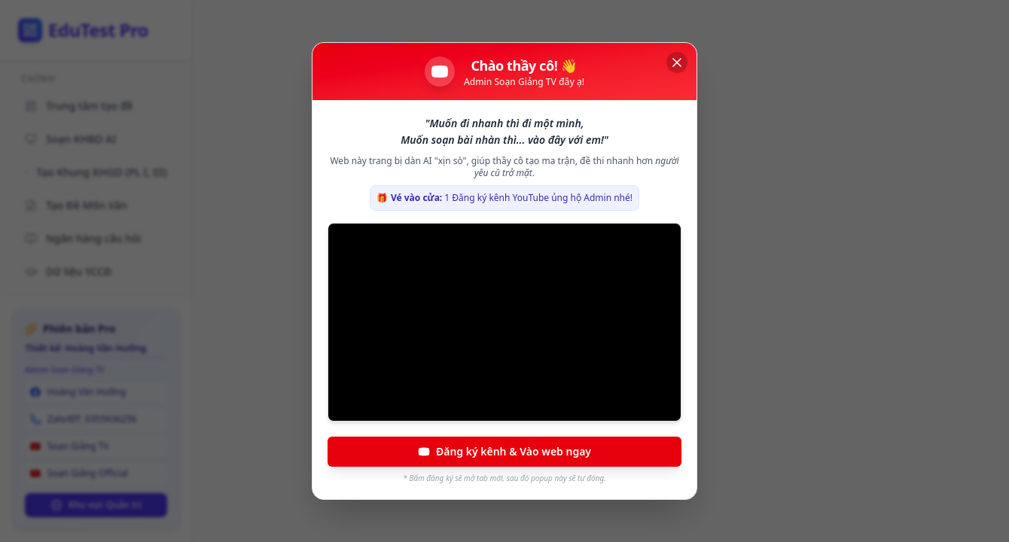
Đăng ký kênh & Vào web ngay (504, 451)
